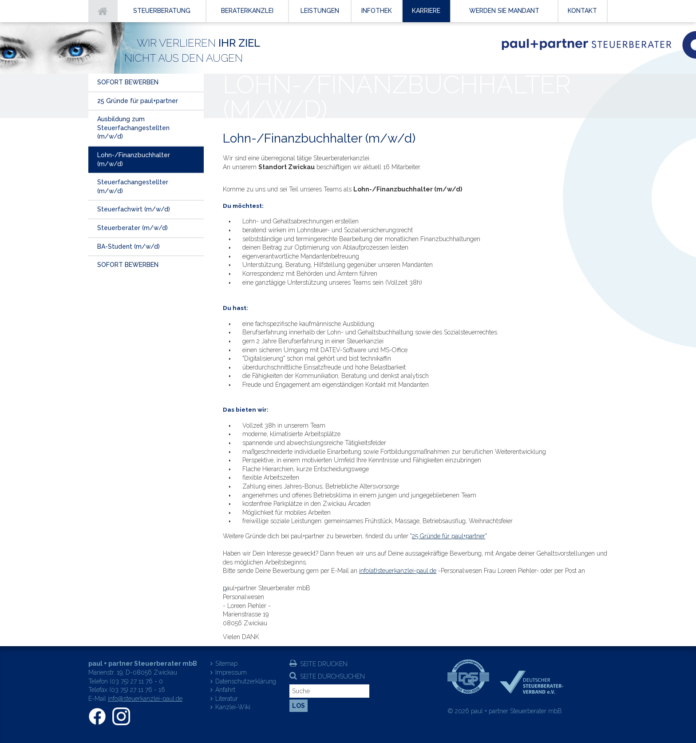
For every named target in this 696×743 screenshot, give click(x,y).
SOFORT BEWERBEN (127, 82)
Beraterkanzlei (247, 10)
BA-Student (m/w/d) (128, 246)
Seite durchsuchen (332, 676)
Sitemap (226, 663)
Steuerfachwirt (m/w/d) (133, 209)
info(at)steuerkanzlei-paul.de (397, 570)
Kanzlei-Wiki (232, 707)
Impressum (231, 672)
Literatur (226, 698)
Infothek (376, 10)
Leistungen (320, 10)
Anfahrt (225, 689)
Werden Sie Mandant (504, 10)
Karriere (426, 10)
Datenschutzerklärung (245, 681)
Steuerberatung (161, 10)
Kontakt (582, 10)
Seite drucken (324, 664)
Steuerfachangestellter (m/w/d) (132, 187)
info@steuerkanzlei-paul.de (145, 698)
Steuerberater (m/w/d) (132, 227)
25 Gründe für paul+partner (448, 536)
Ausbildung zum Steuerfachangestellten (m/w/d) (133, 127)
